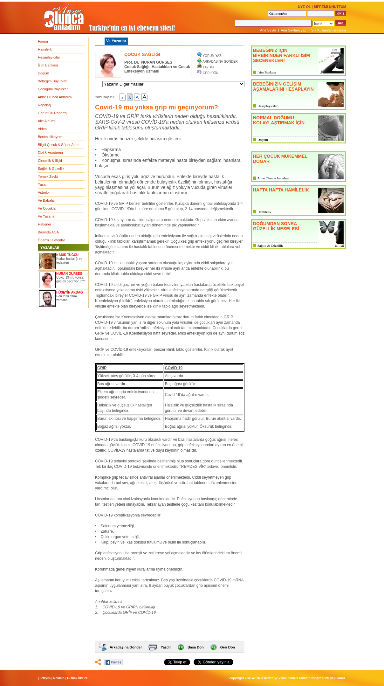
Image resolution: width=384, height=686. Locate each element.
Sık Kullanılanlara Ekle (328, 30)
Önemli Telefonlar (51, 240)
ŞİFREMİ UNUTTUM (330, 7)
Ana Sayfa (268, 30)
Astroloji (44, 192)
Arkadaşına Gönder (126, 647)
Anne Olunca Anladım (55, 97)
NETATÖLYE (271, 678)
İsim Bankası (48, 65)
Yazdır (166, 647)
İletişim (45, 678)
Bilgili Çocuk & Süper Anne (58, 145)
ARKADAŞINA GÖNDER (220, 61)
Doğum (43, 73)
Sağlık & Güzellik (51, 168)
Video (42, 129)
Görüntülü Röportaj (52, 113)
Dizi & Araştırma (50, 153)
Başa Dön (196, 647)
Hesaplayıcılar (49, 57)
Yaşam (43, 184)
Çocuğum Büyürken (53, 89)
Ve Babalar (46, 200)
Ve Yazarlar (47, 216)
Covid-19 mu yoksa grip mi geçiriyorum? (70, 279)
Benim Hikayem (50, 137)
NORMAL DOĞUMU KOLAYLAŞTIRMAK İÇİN (279, 120)
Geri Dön (227, 647)
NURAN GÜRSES (69, 273)
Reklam (59, 678)
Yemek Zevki (48, 176)
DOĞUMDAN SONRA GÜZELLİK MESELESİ (276, 226)
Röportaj (44, 105)
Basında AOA (48, 232)
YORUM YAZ (212, 56)
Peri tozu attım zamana (66, 298)
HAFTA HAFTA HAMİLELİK (281, 189)
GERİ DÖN (210, 73)
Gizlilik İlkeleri (77, 678)
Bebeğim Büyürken (52, 81)
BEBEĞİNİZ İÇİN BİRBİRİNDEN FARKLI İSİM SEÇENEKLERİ (281, 55)
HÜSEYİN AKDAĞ (69, 292)
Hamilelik (45, 49)
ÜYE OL (304, 7)
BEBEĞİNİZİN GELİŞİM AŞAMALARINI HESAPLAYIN (283, 86)
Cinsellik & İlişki (50, 161)
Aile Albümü (47, 121)
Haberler (44, 224)
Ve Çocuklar (47, 208)
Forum (43, 41)
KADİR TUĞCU (67, 255)
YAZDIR (208, 67)
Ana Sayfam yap (293, 30)
